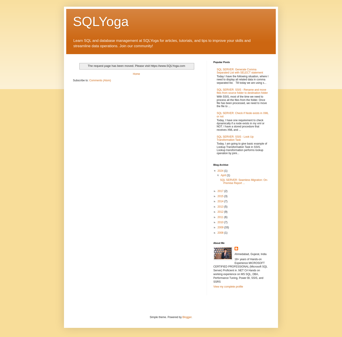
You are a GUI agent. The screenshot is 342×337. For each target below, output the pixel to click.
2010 (221, 222)
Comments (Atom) (100, 80)
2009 (221, 227)
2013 (221, 206)
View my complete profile (228, 286)
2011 (221, 217)
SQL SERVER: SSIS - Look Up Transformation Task (235, 138)
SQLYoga (101, 21)
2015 (221, 196)
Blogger (187, 317)
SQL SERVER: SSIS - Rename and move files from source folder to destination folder (242, 91)
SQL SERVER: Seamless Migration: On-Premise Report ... (244, 181)
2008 (221, 232)
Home (136, 74)
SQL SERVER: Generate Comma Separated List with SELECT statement (240, 71)
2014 (221, 201)
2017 (221, 191)
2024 (221, 170)
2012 (221, 211)
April (224, 175)
